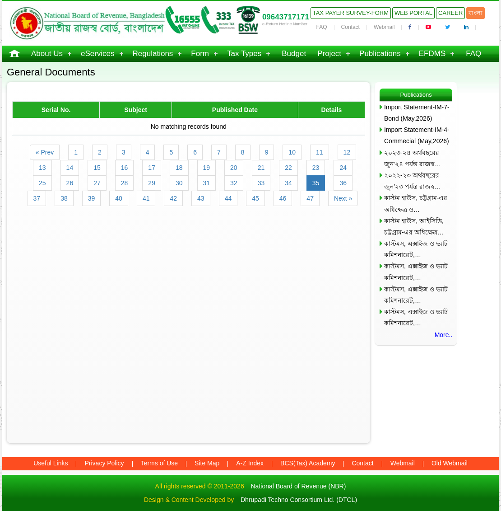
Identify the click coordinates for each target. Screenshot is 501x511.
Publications (380, 53)
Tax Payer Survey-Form (351, 12)
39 (91, 198)
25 (42, 183)
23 (316, 167)
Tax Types (244, 53)
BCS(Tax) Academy (307, 463)
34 (288, 183)
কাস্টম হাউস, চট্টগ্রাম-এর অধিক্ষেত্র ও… (415, 203)
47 (310, 198)
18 (179, 167)
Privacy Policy (104, 463)
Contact (350, 27)
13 (42, 167)
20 (233, 167)
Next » (343, 198)
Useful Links (50, 463)
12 (347, 152)
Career (450, 12)
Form (200, 53)
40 (118, 198)
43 (200, 198)
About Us (47, 53)
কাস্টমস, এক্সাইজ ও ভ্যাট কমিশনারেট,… (416, 249)
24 (343, 167)
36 (343, 183)
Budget (294, 53)
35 (316, 183)
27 (97, 183)
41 (146, 198)
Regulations (153, 53)
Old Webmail (449, 463)
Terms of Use (159, 463)
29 (151, 183)
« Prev (45, 152)
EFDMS (432, 53)
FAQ (321, 27)
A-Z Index (250, 463)
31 (206, 183)
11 (319, 152)
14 (70, 167)
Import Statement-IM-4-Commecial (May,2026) (417, 135)
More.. (444, 334)
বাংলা (475, 12)
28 (124, 183)
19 (206, 167)
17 (151, 167)
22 (288, 167)
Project (329, 53)
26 (70, 183)
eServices (98, 53)
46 (283, 198)
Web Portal (413, 12)
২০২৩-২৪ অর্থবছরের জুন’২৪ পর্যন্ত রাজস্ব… (412, 158)
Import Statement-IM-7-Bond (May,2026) (417, 112)
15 (97, 167)
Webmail (384, 27)
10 (292, 152)
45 (255, 198)
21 (261, 167)
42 (173, 198)
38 (64, 198)
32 (233, 183)
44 (228, 198)
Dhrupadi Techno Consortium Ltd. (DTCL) (299, 499)
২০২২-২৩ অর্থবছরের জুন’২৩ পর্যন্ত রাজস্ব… (412, 181)
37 (37, 198)
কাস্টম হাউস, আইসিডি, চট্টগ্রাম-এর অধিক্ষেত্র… (414, 226)
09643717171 (285, 17)
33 (261, 183)
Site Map (207, 463)
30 (179, 183)
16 (124, 167)
